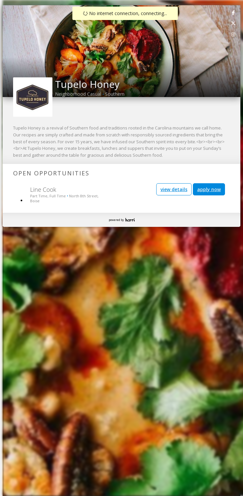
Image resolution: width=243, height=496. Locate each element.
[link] (233, 12)
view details (173, 189)
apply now (209, 189)
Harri (130, 220)
